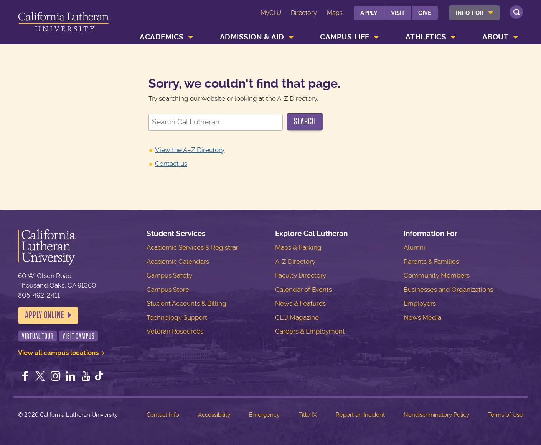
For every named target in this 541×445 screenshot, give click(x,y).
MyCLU (271, 12)
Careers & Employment (310, 331)
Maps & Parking (298, 247)
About (495, 37)
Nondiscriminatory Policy (436, 414)
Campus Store (168, 289)
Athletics (426, 37)
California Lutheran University (63, 23)
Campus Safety (169, 275)
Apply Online (44, 315)
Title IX (308, 414)
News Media (422, 317)
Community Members (437, 275)
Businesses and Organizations (448, 289)
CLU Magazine (297, 317)
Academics (162, 37)
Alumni (414, 247)
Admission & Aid (252, 37)
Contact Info (163, 414)
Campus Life (344, 37)
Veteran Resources (175, 331)
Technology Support (177, 317)
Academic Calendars (178, 261)
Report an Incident (360, 414)
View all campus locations (58, 353)
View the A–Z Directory (189, 150)
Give (424, 13)
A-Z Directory (295, 261)
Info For (470, 13)
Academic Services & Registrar (192, 247)
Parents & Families (431, 261)
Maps (335, 12)
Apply (369, 13)
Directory (304, 12)
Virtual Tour (38, 336)
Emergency (264, 414)
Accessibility (214, 414)
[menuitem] (474, 12)
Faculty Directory (300, 275)
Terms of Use (505, 414)
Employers (420, 303)
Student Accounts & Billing (186, 303)
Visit (398, 13)
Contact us (171, 163)
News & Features (300, 303)
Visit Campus (79, 336)
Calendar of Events (303, 289)
